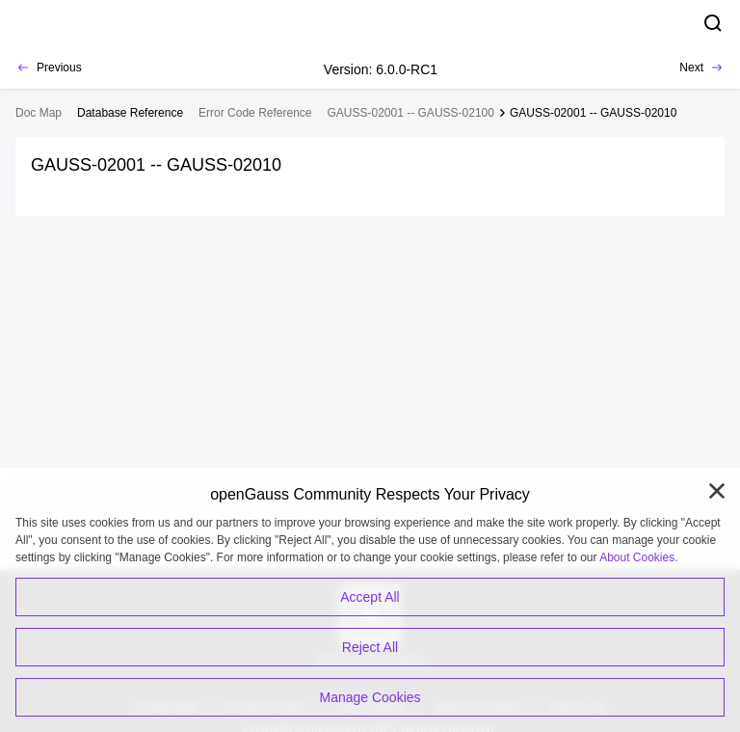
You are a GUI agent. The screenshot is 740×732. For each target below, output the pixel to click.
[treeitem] (130, 113)
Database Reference (130, 113)
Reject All (370, 647)
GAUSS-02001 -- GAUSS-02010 (593, 113)
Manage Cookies (369, 697)
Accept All (369, 597)
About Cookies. (638, 557)
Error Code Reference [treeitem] (254, 113)
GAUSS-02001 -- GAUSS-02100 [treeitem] (411, 113)
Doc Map (38, 113)
